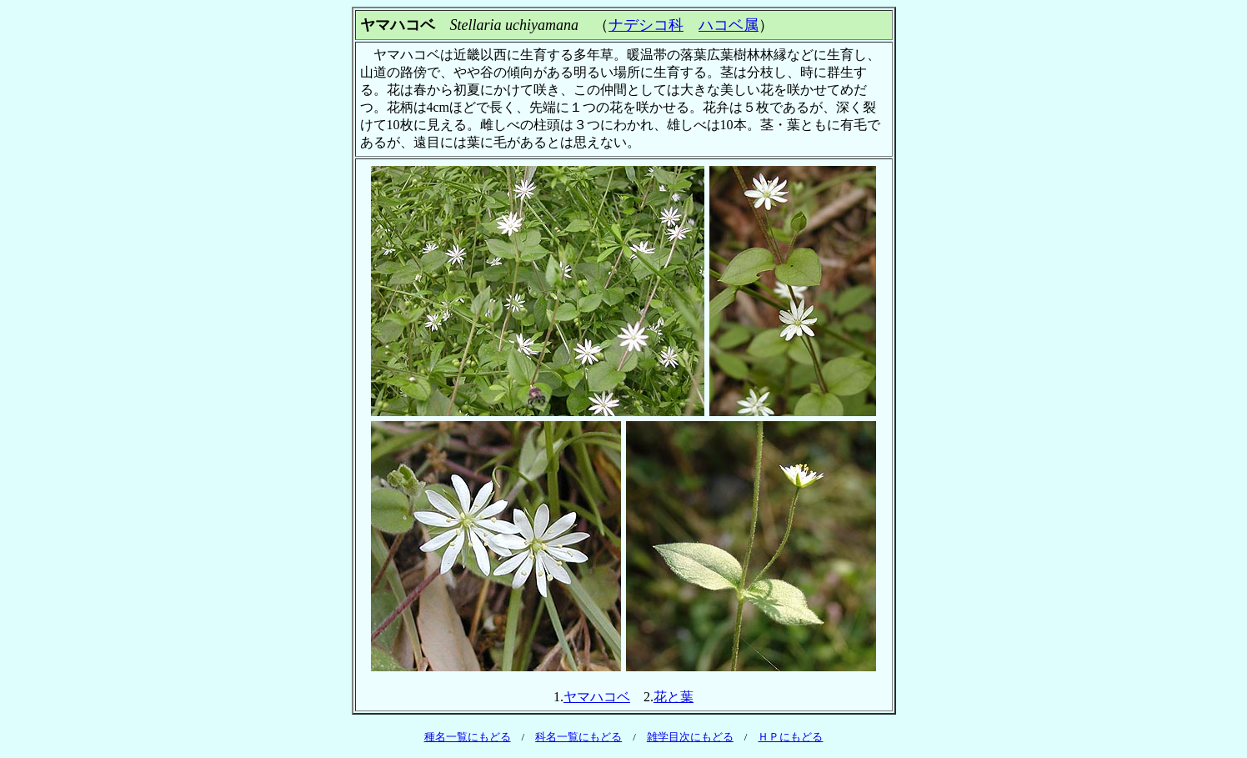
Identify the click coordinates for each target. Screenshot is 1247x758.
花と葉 (674, 697)
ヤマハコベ (596, 697)
